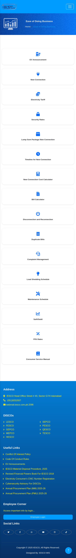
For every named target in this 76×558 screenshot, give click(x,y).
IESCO (36, 547)
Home (28, 26)
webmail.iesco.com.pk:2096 (18, 405)
